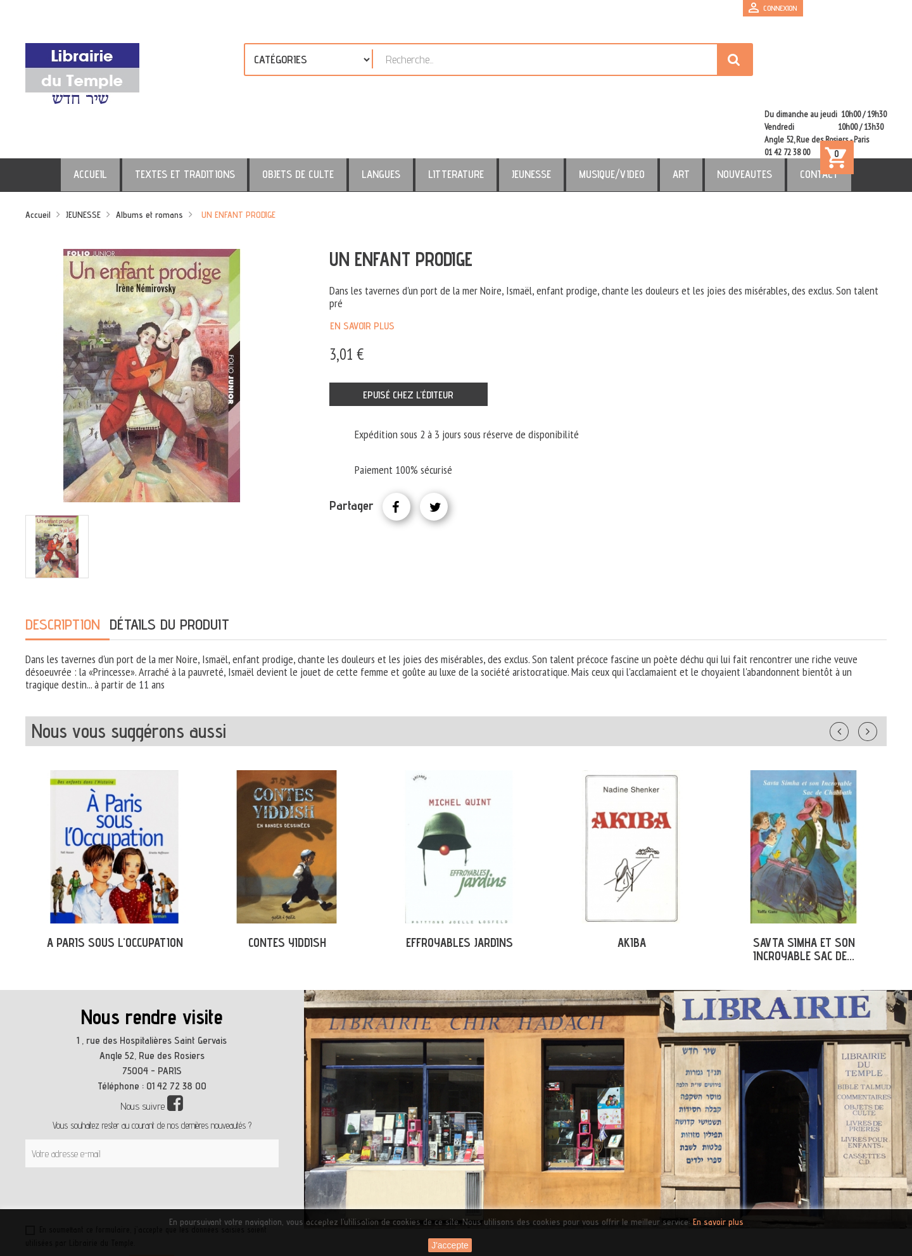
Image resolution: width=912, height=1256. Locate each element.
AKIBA (632, 888)
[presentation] (147, 1144)
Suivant (876, 674)
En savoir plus (362, 271)
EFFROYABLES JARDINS (459, 888)
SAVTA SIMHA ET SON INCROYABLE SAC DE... (804, 894)
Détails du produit (169, 570)
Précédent (852, 674)
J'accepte (450, 1245)
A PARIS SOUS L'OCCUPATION (115, 888)
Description (62, 570)
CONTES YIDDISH (287, 888)
